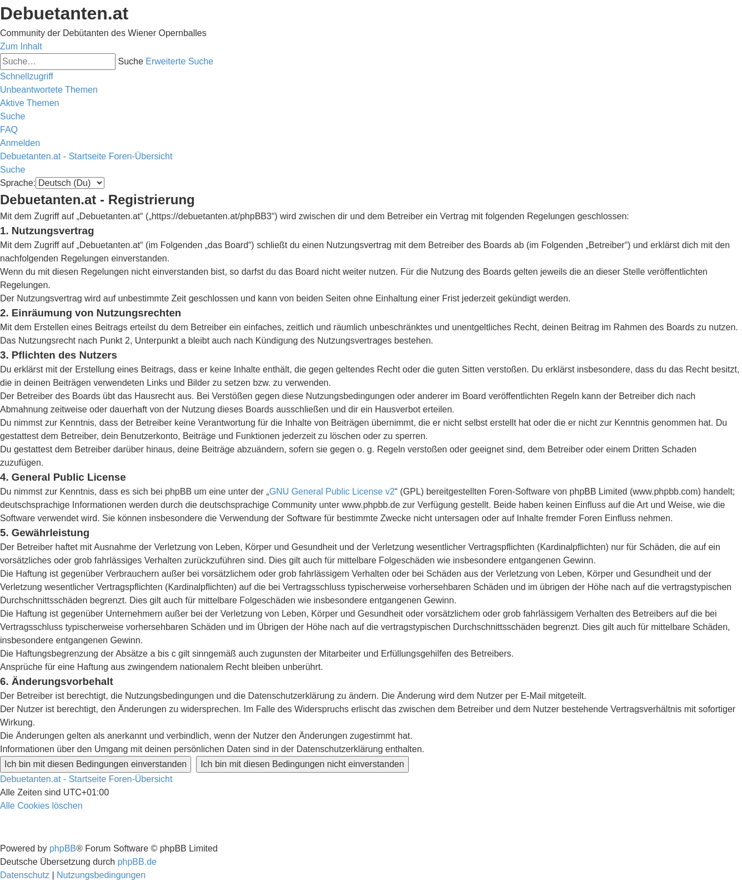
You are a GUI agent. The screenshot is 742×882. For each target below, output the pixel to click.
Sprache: (18, 183)
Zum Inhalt (21, 46)
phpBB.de (137, 861)
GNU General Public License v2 (332, 491)
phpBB (62, 848)
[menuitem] (49, 89)
